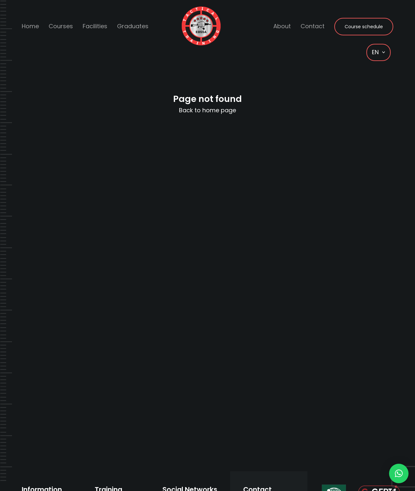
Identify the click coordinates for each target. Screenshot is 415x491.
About (282, 26)
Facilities (95, 26)
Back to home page (207, 110)
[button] (399, 473)
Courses (61, 26)
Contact (313, 26)
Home (30, 26)
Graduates (132, 26)
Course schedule (364, 26)
